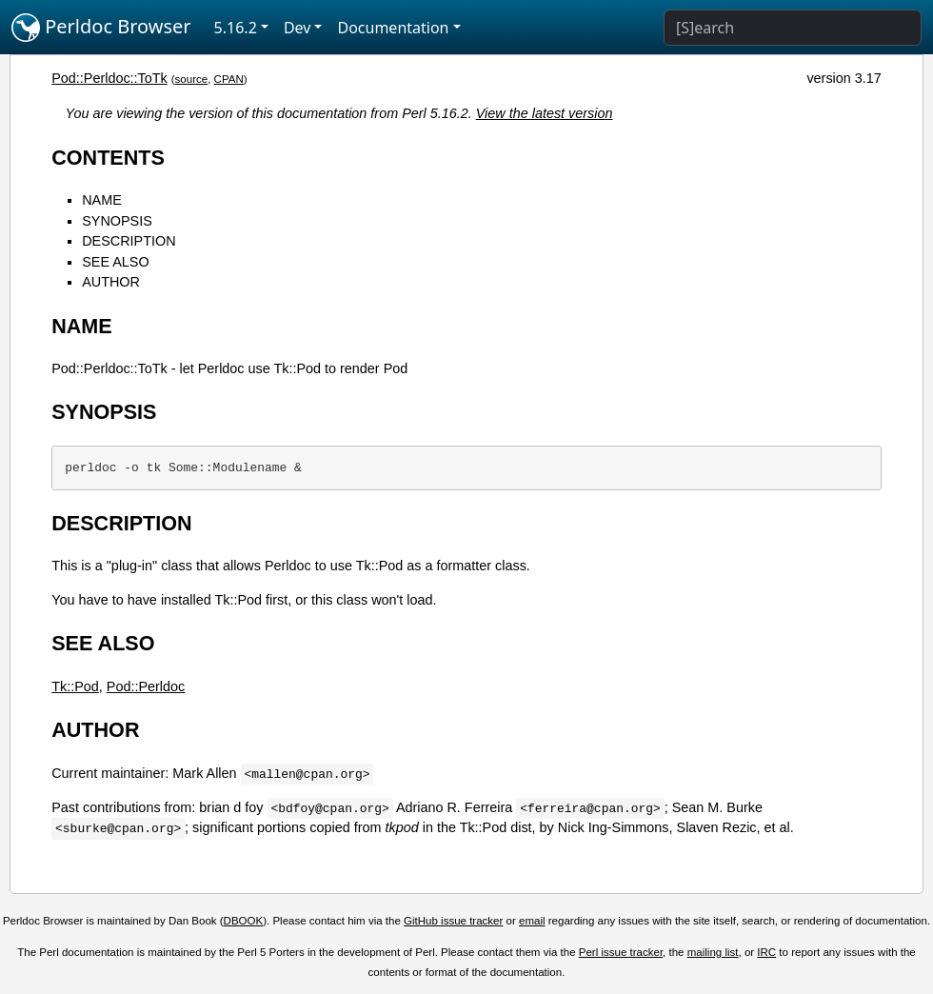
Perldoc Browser (101, 27)
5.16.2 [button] (235, 27)
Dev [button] (297, 27)
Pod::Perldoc (146, 686)
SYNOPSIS (117, 221)
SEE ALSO (115, 261)
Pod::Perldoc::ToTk (109, 78)
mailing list (713, 952)
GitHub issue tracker (453, 920)
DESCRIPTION (128, 240)
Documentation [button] (392, 27)
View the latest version (544, 113)
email (532, 920)
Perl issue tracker (621, 952)
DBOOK (244, 920)
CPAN (229, 79)
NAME (102, 200)
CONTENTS (108, 157)
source (191, 79)
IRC (766, 952)
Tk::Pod (75, 686)
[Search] (793, 28)
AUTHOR (111, 281)
